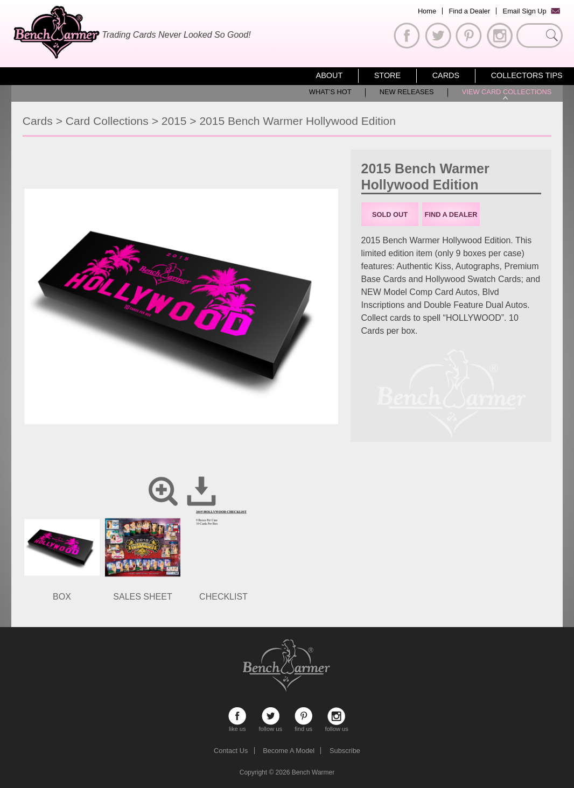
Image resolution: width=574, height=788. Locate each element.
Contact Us (231, 751)
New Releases (407, 92)
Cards (445, 75)
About (329, 75)
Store (387, 75)
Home (427, 11)
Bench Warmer (313, 772)
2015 (174, 121)
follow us (270, 716)
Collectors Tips (527, 75)
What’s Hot (330, 92)
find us (303, 716)
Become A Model (288, 751)
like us (237, 716)
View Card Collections (506, 92)
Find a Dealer (469, 11)
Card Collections (107, 121)
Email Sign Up (525, 11)
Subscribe (345, 751)
